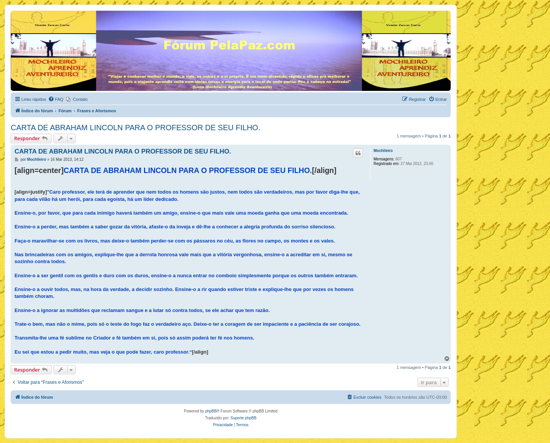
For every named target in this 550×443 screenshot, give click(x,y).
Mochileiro (383, 151)
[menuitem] (55, 99)
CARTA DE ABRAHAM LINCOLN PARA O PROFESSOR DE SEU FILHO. (135, 127)
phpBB (211, 411)
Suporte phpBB (244, 418)
